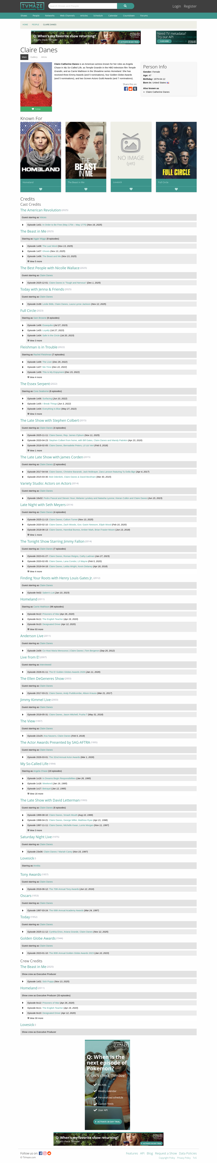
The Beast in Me (76, 182)
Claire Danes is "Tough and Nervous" (67, 282)
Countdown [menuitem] (129, 15)
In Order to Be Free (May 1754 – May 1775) (64, 224)
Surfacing (47, 398)
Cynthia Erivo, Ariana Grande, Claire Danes (71, 931)
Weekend (47, 783)
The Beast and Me (51, 256)
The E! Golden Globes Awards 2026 (67, 672)
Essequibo (47, 325)
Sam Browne (39, 318)
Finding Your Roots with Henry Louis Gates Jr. (56, 578)
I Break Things (49, 403)
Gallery (34, 57)
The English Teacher (52, 619)
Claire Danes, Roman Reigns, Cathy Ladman (71, 556)
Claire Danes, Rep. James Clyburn (66, 435)
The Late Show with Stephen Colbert (49, 420)
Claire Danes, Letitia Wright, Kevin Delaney (70, 566)
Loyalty (46, 330)
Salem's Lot (48, 592)
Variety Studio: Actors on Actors (45, 483)
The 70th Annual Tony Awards (64, 889)
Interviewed (45, 664)
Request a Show (166, 1153)
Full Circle (163, 182)
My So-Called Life (34, 763)
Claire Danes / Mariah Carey (58, 851)
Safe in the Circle (51, 335)
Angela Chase (40, 771)
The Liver (47, 362)
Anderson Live (31, 636)
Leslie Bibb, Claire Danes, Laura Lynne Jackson (66, 304)
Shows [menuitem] (24, 15)
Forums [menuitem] (144, 15)
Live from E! (29, 657)
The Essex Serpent (35, 383)
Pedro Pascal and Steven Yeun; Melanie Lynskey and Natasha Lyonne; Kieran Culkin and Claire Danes (95, 498)
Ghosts (46, 251)
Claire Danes (46, 275)
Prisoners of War (50, 614)
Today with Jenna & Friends (42, 289)
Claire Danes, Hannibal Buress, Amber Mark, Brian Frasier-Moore (82, 529)
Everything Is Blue (51, 408)
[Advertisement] (86, 37)
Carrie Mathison (41, 606)
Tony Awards (30, 874)
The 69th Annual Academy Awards (66, 910)
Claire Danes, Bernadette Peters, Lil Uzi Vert (71, 445)
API (142, 1153)
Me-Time (46, 367)
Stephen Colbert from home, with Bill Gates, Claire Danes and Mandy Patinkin (88, 440)
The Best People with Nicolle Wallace (50, 268)
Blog (150, 1153)
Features (132, 1153)
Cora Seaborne (41, 391)
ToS (195, 1158)
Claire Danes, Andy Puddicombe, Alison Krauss (73, 693)
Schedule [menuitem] (98, 15)
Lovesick (117, 182)
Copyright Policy (167, 1158)
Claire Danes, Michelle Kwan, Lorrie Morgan (71, 825)
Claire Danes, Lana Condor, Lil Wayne (68, 561)
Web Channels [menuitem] (67, 15)
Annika (36, 865)
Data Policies (188, 1153)
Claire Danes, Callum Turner (63, 519)
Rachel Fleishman (42, 354)
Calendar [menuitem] (113, 15)
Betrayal (46, 788)
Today (25, 917)
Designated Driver (51, 624)
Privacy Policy (184, 1158)
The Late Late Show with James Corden (51, 457)
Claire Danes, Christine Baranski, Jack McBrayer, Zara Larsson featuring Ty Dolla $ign (92, 471)
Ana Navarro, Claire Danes (57, 736)
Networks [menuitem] (50, 15)
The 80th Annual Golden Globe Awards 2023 (71, 953)
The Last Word (49, 246)
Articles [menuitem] (84, 15)
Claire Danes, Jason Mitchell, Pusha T (68, 714)
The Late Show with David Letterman (50, 800)
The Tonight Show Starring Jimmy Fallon (52, 541)
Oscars (25, 895)
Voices (43, 217)
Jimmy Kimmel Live (35, 699)
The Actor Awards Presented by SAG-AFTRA (55, 742)
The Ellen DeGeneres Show (42, 678)
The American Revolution (40, 210)
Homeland (28, 182)
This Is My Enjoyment (53, 372)
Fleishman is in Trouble (38, 347)
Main (24, 57)
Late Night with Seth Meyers (43, 504)
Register (190, 6)
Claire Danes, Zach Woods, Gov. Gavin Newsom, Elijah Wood (80, 524)
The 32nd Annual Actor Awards (64, 757)
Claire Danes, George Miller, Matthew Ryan (71, 820)
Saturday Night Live (36, 837)
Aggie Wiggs (39, 238)
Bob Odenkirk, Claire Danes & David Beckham (72, 477)
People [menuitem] (36, 15)
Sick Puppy (48, 981)
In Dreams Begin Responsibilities (59, 778)
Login (177, 6)
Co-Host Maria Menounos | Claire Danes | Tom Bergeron (70, 650)
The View (27, 721)
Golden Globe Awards (38, 938)
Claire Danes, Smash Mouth (63, 815)
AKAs (44, 57)
